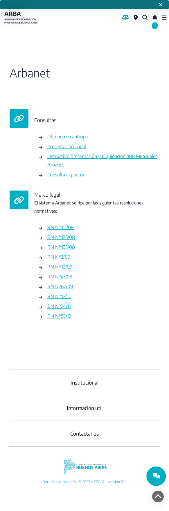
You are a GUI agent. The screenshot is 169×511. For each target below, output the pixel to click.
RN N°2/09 (58, 257)
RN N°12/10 (59, 296)
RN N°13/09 (59, 267)
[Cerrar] (161, 4)
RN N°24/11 (59, 306)
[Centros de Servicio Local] (135, 18)
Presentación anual (66, 146)
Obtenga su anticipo (67, 136)
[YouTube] (84, 482)
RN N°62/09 (60, 286)
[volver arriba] (158, 496)
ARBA (21, 17)
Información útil (85, 408)
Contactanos (84, 433)
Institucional (84, 382)
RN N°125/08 (61, 237)
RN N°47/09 (59, 276)
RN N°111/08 (60, 227)
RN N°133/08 (61, 247)
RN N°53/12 (59, 316)
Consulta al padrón (66, 174)
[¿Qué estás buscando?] (145, 18)
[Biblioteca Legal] (125, 18)
